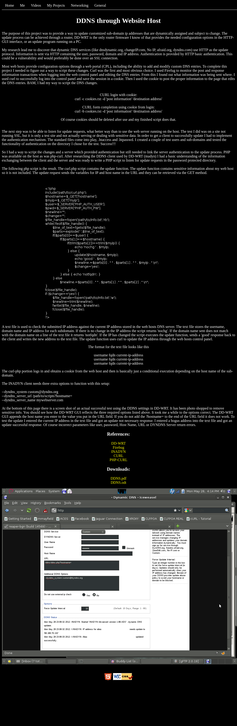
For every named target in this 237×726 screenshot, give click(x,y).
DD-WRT (118, 443)
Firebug (118, 447)
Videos (36, 5)
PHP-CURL (118, 460)
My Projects (56, 5)
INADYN (118, 452)
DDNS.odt (118, 482)
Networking (79, 5)
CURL (119, 456)
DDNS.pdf (119, 478)
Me (22, 5)
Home (9, 5)
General (100, 5)
